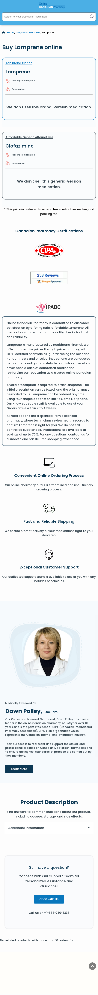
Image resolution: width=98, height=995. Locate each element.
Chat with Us (49, 899)
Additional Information (49, 828)
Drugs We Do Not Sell (28, 32)
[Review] (49, 279)
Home (10, 32)
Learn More (22, 768)
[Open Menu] (5, 6)
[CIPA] (49, 251)
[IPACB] (49, 306)
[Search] (92, 17)
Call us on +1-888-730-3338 (49, 913)
